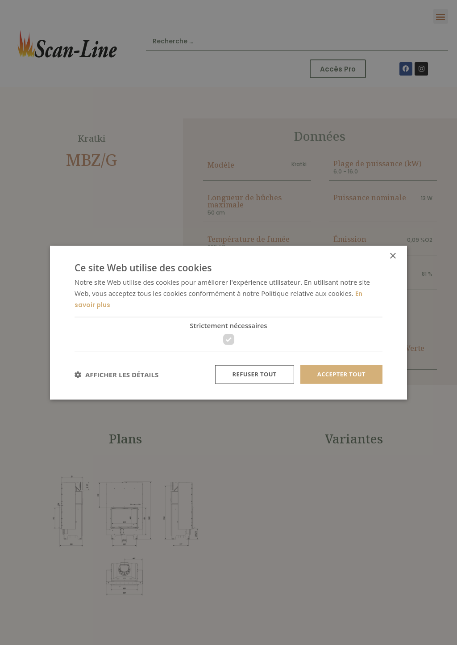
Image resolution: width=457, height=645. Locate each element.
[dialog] (228, 322)
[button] (116, 375)
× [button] (392, 255)
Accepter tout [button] (340, 374)
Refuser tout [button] (249, 374)
